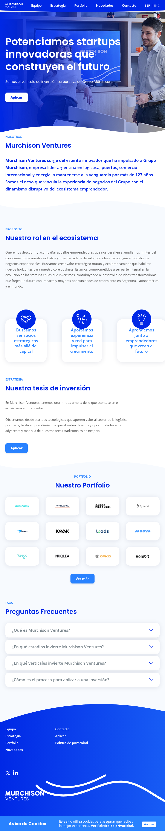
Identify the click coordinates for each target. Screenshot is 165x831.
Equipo (36, 5)
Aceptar (149, 824)
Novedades (104, 5)
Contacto (129, 5)
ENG (156, 5)
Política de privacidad (71, 745)
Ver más (82, 580)
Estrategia (58, 5)
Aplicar (17, 97)
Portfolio (80, 5)
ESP (147, 5)
